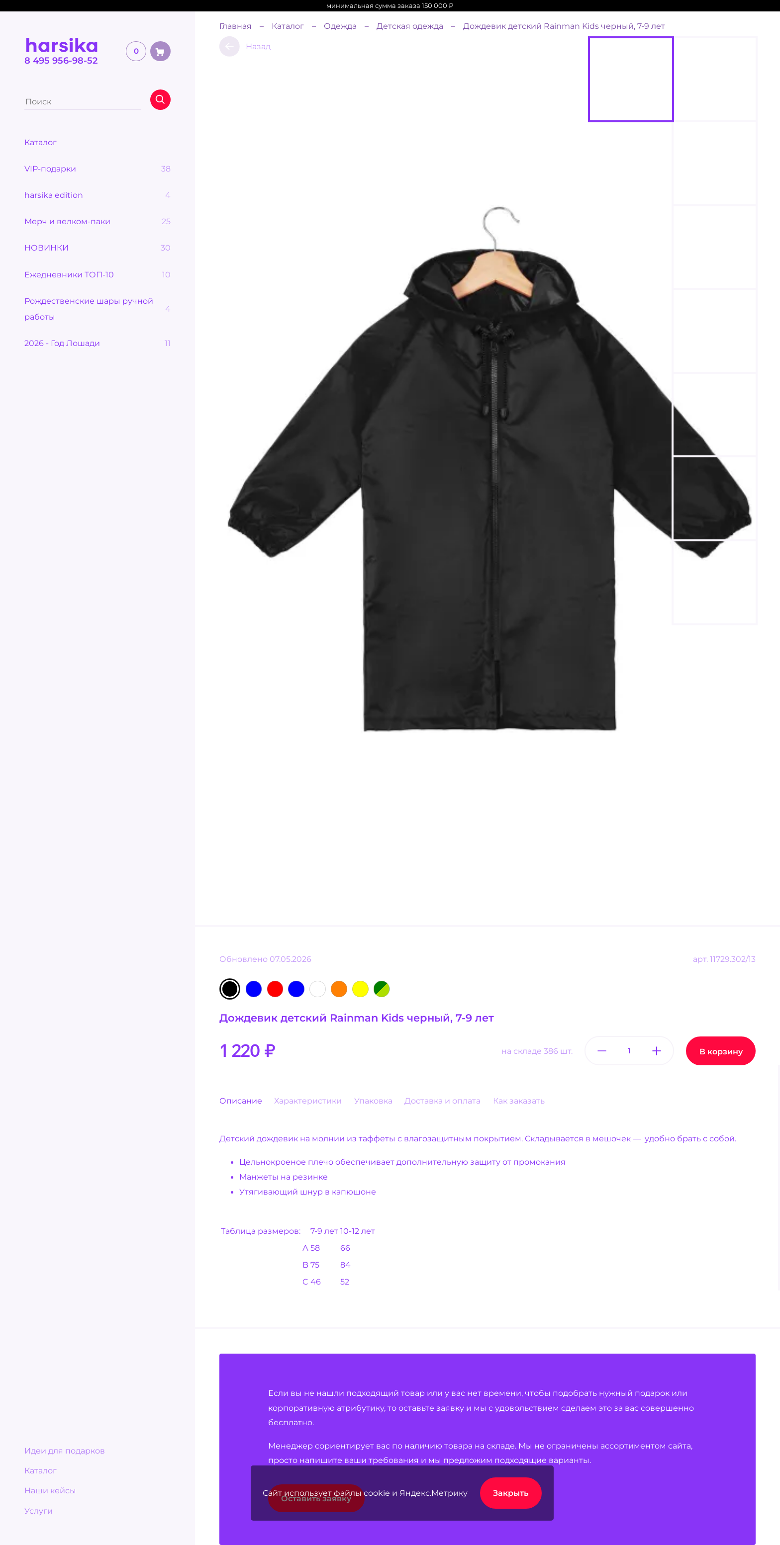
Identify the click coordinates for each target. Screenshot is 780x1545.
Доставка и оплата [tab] (442, 1101)
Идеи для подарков (64, 1451)
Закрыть (510, 1493)
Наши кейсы (50, 1490)
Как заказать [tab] (519, 1101)
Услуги (38, 1511)
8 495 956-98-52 (61, 60)
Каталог (40, 1470)
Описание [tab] (240, 1101)
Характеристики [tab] (308, 1101)
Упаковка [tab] (373, 1101)
